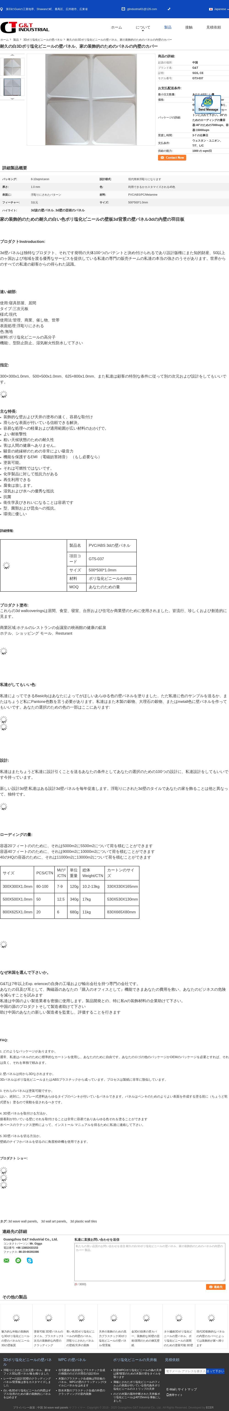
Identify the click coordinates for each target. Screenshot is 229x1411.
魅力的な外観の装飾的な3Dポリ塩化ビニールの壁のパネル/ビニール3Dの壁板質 (15, 1338)
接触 (189, 27)
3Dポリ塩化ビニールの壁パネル (43, 39)
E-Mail (171, 1389)
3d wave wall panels (22, 1221)
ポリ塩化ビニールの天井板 (135, 1360)
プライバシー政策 (24, 1407)
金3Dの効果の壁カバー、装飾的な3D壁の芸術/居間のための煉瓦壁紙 (145, 1338)
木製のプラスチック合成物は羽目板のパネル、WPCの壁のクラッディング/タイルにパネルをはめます (82, 1382)
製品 (168, 27)
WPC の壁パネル (72, 1360)
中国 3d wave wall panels (52, 1407)
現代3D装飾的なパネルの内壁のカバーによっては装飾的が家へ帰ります (210, 1338)
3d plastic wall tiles (83, 1221)
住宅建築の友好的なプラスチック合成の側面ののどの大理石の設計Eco (81, 1372)
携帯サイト (174, 1395)
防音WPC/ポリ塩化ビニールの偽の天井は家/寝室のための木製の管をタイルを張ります (137, 1374)
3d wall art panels (53, 1221)
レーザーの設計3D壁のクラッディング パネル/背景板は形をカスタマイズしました (27, 1382)
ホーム (116, 27)
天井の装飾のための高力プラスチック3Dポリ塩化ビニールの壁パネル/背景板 (113, 1338)
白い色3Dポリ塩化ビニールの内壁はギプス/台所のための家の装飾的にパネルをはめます (27, 1394)
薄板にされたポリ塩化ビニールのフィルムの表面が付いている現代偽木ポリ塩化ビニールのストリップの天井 (136, 1385)
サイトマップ (187, 1389)
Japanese (221, 9)
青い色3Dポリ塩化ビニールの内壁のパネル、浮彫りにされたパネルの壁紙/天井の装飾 (80, 1338)
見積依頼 (213, 27)
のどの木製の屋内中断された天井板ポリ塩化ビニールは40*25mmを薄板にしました (137, 1397)
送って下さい (215, 1371)
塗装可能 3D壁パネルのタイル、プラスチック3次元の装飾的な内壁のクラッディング (48, 1338)
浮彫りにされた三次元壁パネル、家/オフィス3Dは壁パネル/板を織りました (27, 1372)
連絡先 (162, 157)
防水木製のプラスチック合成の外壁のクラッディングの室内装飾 (81, 1392)
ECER (209, 1407)
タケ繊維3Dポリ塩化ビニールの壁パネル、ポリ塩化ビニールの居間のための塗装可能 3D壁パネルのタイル (178, 1340)
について (143, 27)
